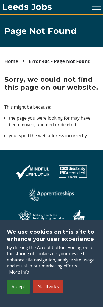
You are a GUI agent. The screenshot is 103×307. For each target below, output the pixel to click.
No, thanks (48, 294)
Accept (18, 294)
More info (19, 279)
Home (11, 61)
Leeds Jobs (27, 7)
